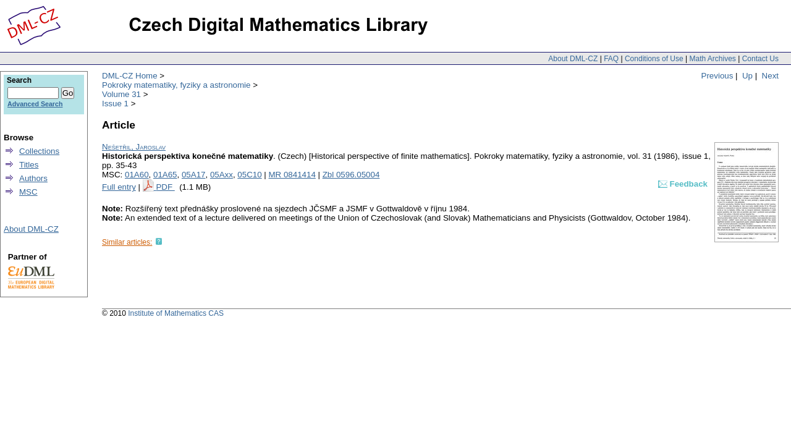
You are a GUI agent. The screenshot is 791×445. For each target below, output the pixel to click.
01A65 (165, 174)
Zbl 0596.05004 (351, 174)
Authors (33, 178)
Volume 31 (121, 94)
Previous (717, 75)
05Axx (221, 174)
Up (747, 75)
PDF (165, 187)
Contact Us (760, 58)
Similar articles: (127, 242)
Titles (28, 164)
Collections (39, 151)
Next (770, 75)
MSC (28, 192)
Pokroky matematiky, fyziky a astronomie (176, 85)
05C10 (249, 174)
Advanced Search (34, 104)
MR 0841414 (292, 174)
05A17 (194, 174)
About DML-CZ (573, 58)
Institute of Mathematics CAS (176, 313)
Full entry (119, 187)
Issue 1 (115, 103)
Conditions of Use (654, 58)
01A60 (137, 174)
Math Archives (712, 58)
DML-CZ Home (130, 75)
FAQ (611, 58)
